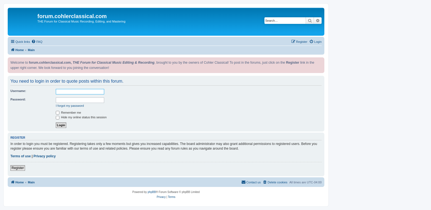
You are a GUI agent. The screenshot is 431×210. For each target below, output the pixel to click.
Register (18, 168)
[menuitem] (36, 41)
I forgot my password (70, 105)
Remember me (68, 112)
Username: (18, 91)
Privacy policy (45, 156)
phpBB (152, 192)
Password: (18, 99)
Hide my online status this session (81, 117)
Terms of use (20, 156)
